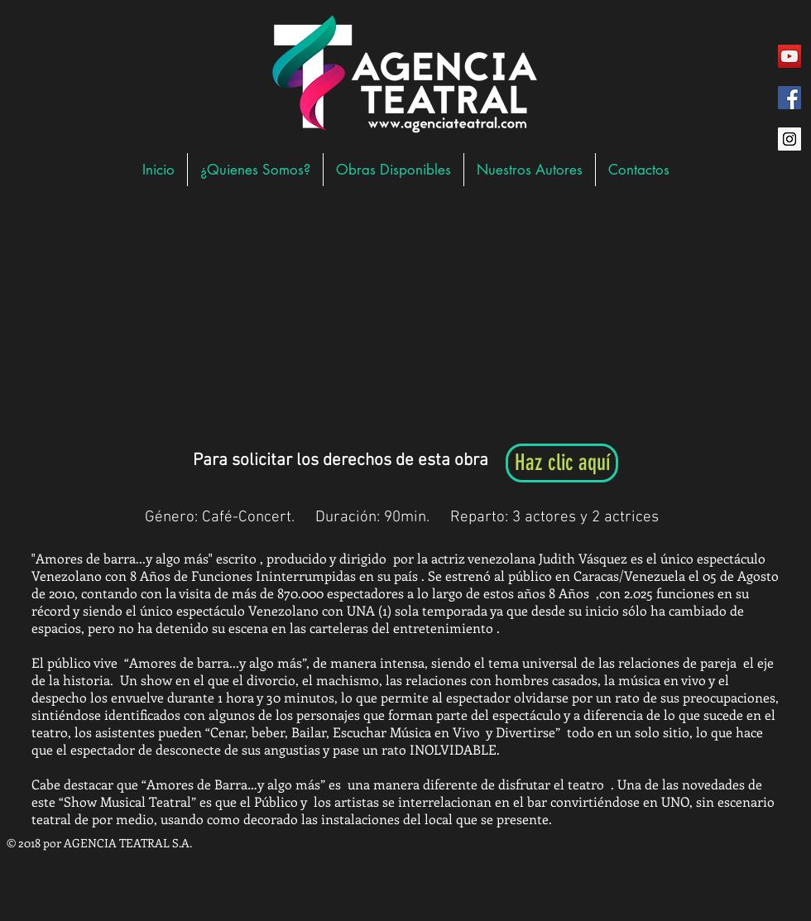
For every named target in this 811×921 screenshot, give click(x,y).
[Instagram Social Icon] (789, 139)
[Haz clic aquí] (562, 463)
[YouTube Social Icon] (789, 56)
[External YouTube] (401, 318)
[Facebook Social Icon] (789, 97)
